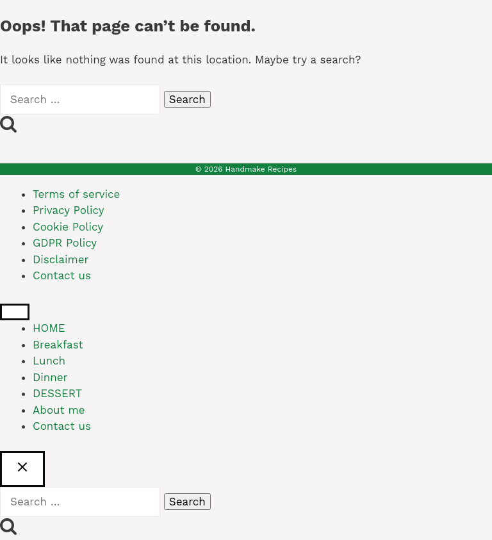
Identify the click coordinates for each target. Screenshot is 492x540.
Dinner (50, 377)
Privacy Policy (68, 210)
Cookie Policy (68, 226)
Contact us (62, 275)
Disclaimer (60, 259)
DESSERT (57, 393)
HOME (49, 328)
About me (59, 410)
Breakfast (58, 344)
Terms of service (76, 194)
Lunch (49, 360)
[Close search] (22, 469)
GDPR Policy (65, 242)
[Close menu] (14, 312)
